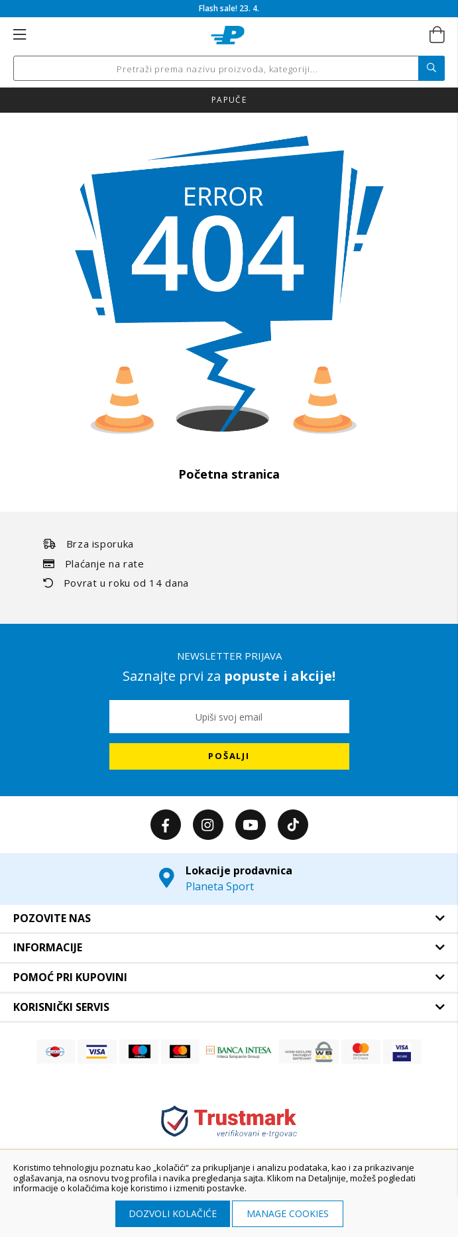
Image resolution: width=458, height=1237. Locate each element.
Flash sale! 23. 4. (229, 8)
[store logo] (228, 35)
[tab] (229, 919)
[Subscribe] (229, 756)
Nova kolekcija (228, 99)
